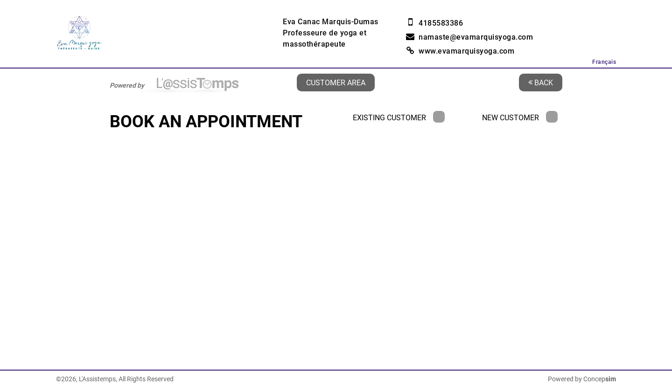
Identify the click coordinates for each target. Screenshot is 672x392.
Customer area (335, 82)
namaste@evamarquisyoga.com (476, 37)
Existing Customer (399, 117)
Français (604, 62)
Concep (599, 379)
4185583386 (441, 23)
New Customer (520, 117)
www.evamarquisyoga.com (466, 51)
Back (540, 82)
